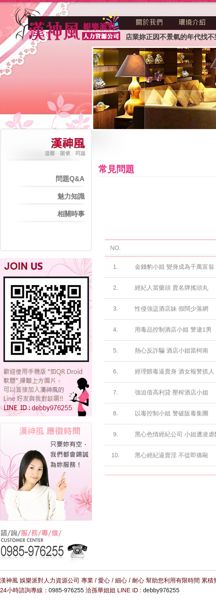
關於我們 (149, 22)
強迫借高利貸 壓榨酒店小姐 (171, 392)
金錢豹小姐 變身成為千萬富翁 (174, 266)
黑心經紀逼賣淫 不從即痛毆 (171, 455)
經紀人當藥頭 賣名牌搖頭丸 (171, 287)
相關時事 (71, 214)
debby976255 (161, 590)
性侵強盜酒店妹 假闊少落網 (171, 308)
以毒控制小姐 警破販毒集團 (171, 413)
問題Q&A (70, 178)
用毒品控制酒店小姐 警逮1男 (173, 329)
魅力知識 (71, 196)
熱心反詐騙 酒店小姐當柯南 (171, 350)
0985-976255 (66, 590)
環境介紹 (192, 22)
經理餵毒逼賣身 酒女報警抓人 (174, 371)
